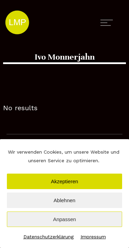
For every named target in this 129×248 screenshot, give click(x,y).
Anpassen (64, 219)
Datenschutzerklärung (48, 236)
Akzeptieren (64, 181)
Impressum (93, 236)
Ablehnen (64, 200)
